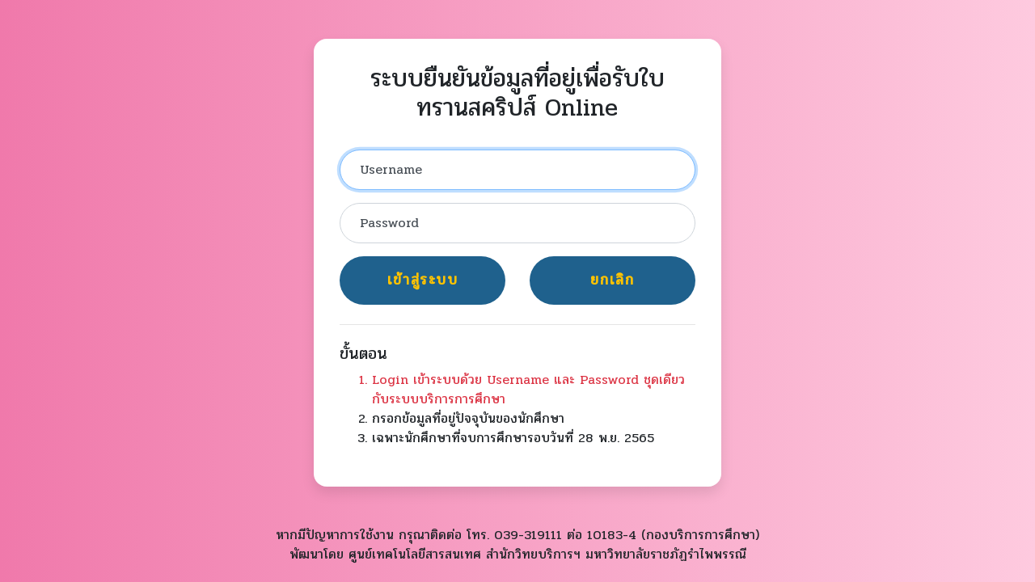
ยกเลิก (612, 280)
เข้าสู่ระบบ (422, 280)
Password (389, 223)
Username (391, 169)
